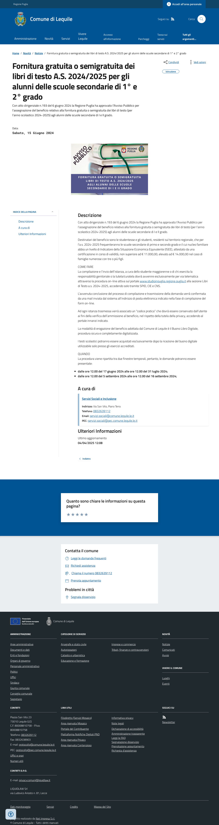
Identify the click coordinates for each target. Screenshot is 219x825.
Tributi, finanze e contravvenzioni (130, 650)
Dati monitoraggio (20, 807)
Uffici (13, 677)
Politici (14, 672)
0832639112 (101, 411)
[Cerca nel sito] (200, 19)
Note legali (118, 723)
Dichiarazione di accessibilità (127, 729)
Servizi (65, 38)
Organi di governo (20, 661)
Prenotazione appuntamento (128, 746)
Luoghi (166, 678)
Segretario (16, 699)
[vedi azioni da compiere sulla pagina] (197, 62)
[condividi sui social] (171, 62)
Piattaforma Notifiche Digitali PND (80, 734)
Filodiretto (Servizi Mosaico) (76, 718)
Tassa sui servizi (162, 37)
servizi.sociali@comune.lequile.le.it (112, 416)
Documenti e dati (20, 650)
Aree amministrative (21, 644)
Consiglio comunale (21, 693)
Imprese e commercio (124, 644)
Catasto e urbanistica (73, 655)
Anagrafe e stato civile (73, 644)
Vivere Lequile (82, 36)
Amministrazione (25, 38)
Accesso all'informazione (112, 37)
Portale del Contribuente (75, 729)
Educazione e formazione (75, 661)
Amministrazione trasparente (128, 734)
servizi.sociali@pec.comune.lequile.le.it (112, 420)
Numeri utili (16, 761)
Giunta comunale (20, 688)
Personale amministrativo (24, 666)
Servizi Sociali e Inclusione (99, 398)
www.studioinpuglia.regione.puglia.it (163, 281)
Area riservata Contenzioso (76, 745)
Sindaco (14, 683)
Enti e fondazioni (19, 655)
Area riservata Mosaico (74, 723)
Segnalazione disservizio (125, 742)
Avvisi (165, 655)
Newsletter (168, 722)
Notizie (39, 53)
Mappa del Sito (102, 807)
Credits (74, 807)
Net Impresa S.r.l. (45, 818)
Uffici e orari (17, 755)
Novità (49, 38)
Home (15, 53)
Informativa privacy (122, 718)
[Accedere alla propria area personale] (184, 4)
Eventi (166, 684)
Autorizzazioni (69, 650)
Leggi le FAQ (119, 738)
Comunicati (168, 650)
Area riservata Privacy (73, 740)
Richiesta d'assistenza (124, 750)
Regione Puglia (20, 4)
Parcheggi (143, 39)
